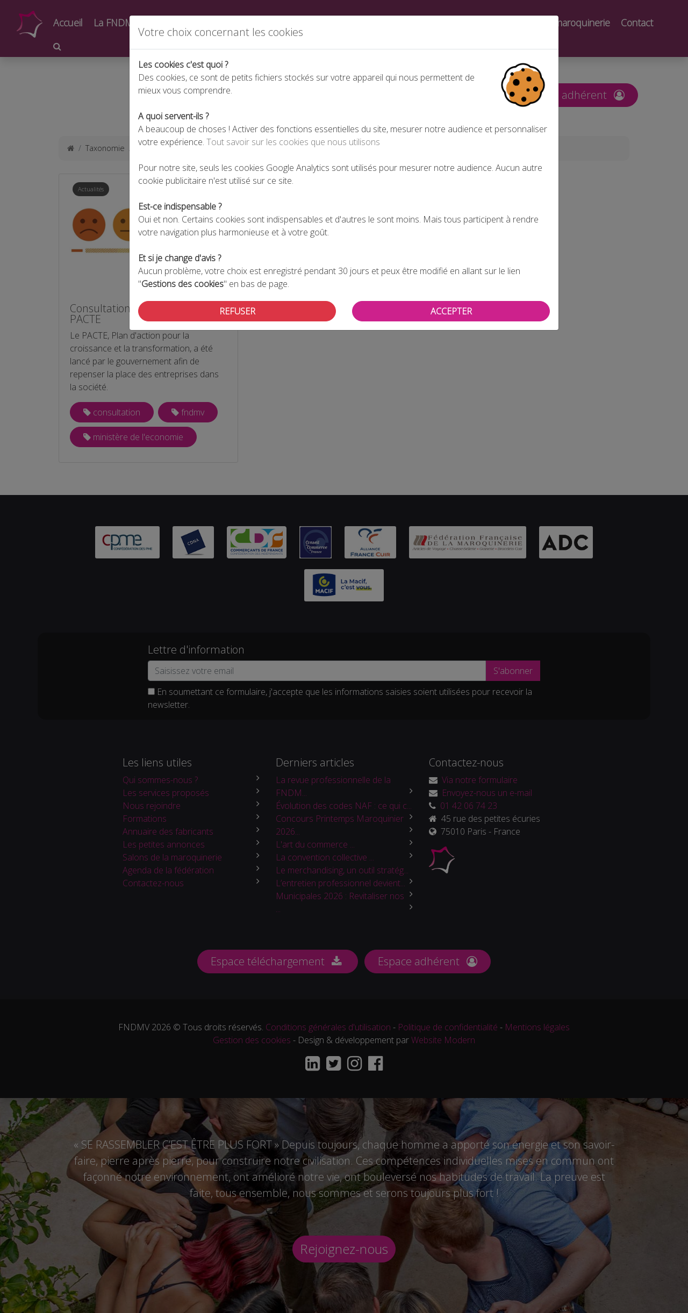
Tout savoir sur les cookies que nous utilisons (293, 142)
